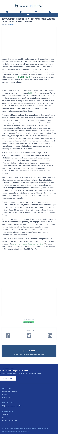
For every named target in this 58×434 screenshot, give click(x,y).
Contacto (5, 417)
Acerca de (5, 414)
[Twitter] (8, 12)
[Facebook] (22, 12)
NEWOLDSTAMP (23, 77)
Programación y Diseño (9, 391)
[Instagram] (51, 12)
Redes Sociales (6, 397)
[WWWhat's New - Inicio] (29, 5)
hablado (31, 93)
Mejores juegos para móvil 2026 (12, 406)
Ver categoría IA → (8, 378)
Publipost (31, 351)
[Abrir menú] (29, 15)
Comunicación (28, 322)
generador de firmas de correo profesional (28, 244)
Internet (4, 394)
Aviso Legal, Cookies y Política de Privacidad (37, 428)
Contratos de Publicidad (9, 420)
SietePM (28, 431)
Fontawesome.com (12, 431)
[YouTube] (37, 12)
